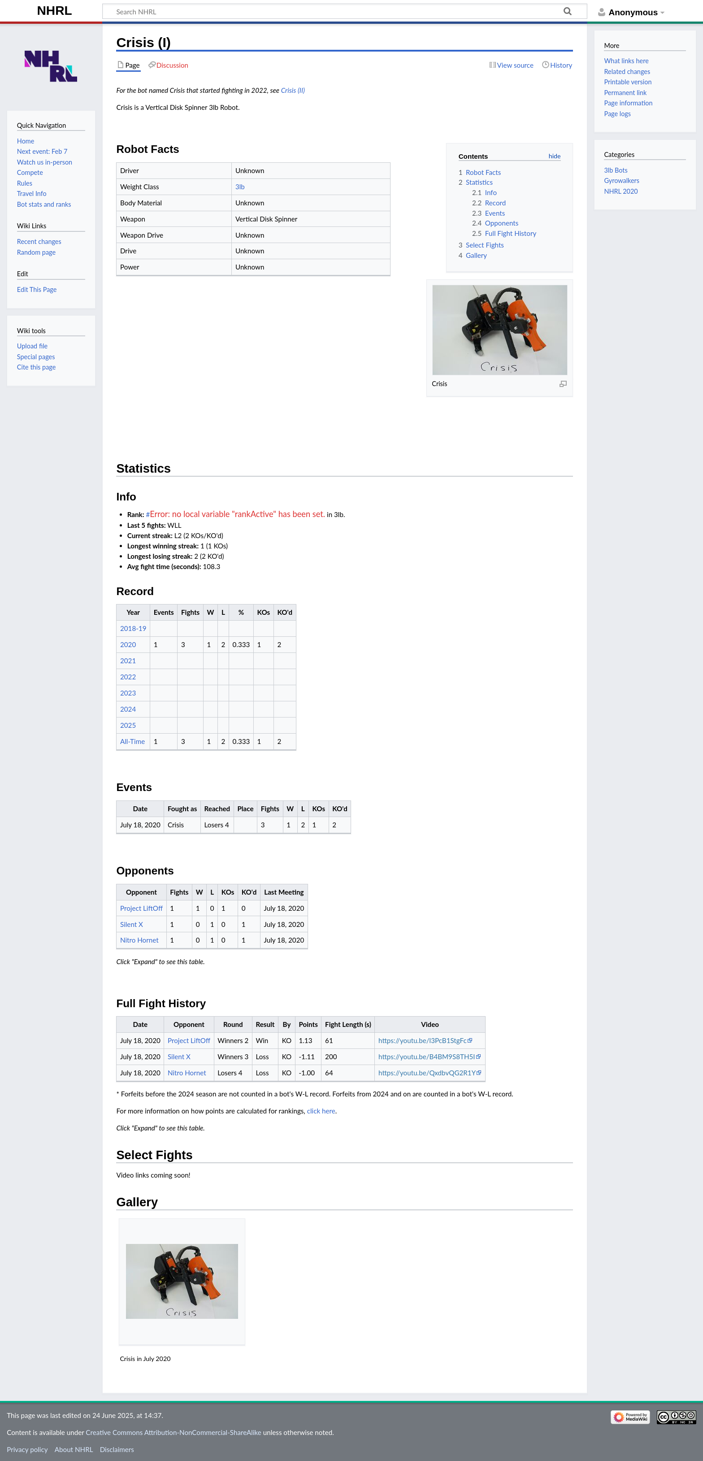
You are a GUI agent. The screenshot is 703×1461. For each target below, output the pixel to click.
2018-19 (133, 628)
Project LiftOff (141, 908)
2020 (128, 644)
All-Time (132, 741)
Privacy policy (27, 1449)
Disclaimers (117, 1449)
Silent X (131, 924)
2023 (128, 693)
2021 (128, 661)
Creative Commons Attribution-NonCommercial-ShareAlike (173, 1432)
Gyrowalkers (621, 180)
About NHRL (74, 1449)
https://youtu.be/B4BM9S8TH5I (426, 1056)
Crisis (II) (293, 90)
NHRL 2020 (621, 191)
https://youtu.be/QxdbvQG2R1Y (427, 1073)
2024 (128, 709)
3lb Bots (615, 170)
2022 (128, 677)
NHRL (54, 10)
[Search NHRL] (345, 11)
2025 (128, 725)
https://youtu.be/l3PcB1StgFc (422, 1040)
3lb (240, 187)
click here (321, 1111)
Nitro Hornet (139, 940)
